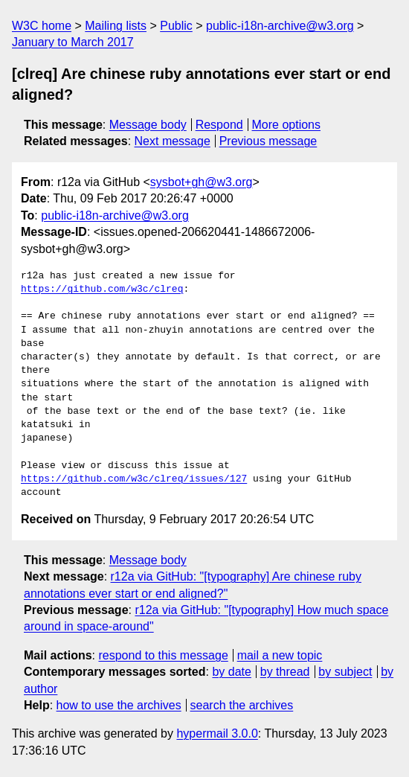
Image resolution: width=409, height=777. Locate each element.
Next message (172, 141)
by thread (285, 671)
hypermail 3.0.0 (216, 733)
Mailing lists (115, 25)
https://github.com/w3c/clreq (102, 289)
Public (176, 25)
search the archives (242, 705)
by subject (345, 671)
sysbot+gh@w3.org (201, 182)
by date (231, 671)
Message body (148, 124)
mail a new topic (280, 655)
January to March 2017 (73, 42)
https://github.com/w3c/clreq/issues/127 (134, 479)
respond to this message (163, 655)
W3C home (41, 25)
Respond (219, 124)
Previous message (268, 141)
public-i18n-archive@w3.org (280, 25)
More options (286, 124)
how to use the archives (119, 705)
